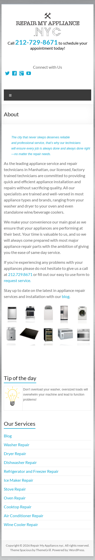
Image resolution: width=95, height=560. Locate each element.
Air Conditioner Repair (23, 515)
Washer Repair (16, 444)
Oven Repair (15, 497)
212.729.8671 (20, 274)
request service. (17, 280)
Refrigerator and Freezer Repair (31, 471)
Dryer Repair (15, 453)
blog (65, 296)
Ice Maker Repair (18, 480)
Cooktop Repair (17, 506)
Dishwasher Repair (20, 462)
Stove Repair (15, 489)
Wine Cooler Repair (21, 524)
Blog (8, 435)
